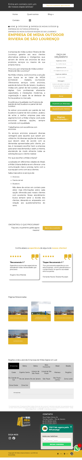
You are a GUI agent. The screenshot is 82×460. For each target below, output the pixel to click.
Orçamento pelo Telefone (61, 115)
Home (15, 17)
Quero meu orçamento (52, 230)
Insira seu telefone (50, 436)
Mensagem (61, 83)
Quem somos (32, 17)
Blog (50, 17)
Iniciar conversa (57, 444)
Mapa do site (48, 450)
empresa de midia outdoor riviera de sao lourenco (32, 34)
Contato (15, 23)
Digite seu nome (61, 63)
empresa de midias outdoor (43, 29)
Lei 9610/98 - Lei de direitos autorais (46, 411)
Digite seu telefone (61, 77)
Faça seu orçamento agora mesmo (58, 6)
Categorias (23, 29)
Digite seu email (61, 70)
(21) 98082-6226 (49, 424)
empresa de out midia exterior (22, 32)
